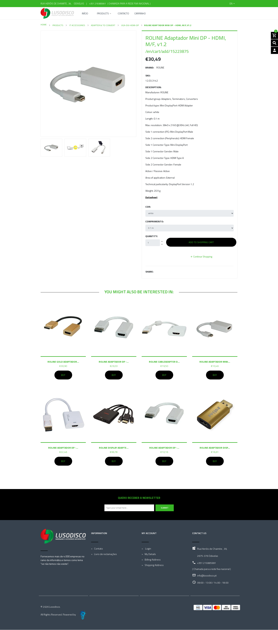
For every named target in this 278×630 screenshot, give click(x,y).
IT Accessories (77, 25)
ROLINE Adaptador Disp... (215, 447)
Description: (153, 87)
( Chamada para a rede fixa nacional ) (128, 3)
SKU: (148, 75)
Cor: (148, 207)
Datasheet (151, 197)
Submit (164, 508)
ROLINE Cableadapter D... (164, 361)
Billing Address (153, 560)
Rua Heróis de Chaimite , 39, (212, 549)
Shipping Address (154, 565)
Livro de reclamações (105, 554)
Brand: (149, 67)
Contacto (123, 13)
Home (44, 24)
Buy (63, 375)
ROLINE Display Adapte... (114, 447)
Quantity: (151, 236)
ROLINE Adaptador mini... (214, 361)
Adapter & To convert (102, 25)
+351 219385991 (97, 3)
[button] (232, 3)
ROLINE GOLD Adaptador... (63, 361)
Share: (149, 271)
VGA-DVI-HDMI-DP (130, 25)
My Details (150, 554)
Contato (98, 549)
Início (85, 13)
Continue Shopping (201, 256)
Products (103, 13)
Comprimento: (154, 221)
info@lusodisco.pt (207, 576)
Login (148, 549)
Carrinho (140, 13)
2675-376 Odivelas (207, 556)
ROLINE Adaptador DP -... (114, 361)
